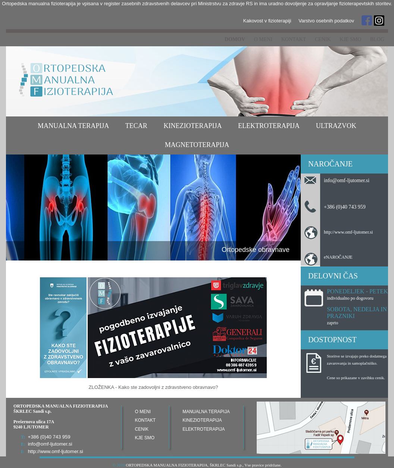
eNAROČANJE (338, 257)
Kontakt (293, 39)
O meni (263, 39)
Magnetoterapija (197, 145)
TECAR (136, 126)
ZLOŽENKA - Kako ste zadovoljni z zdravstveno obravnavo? (153, 387)
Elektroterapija (269, 126)
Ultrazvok (336, 126)
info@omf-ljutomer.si (346, 180)
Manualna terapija (73, 126)
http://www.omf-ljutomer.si (348, 232)
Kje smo (350, 39)
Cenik (323, 39)
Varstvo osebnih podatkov (326, 21)
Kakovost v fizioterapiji (267, 21)
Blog (377, 39)
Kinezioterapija (192, 126)
